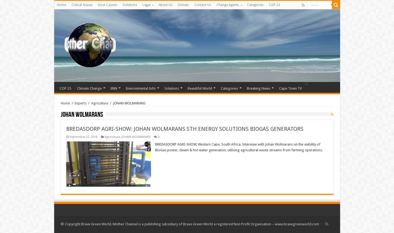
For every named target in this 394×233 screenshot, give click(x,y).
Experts (80, 103)
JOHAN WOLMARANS (135, 137)
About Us (165, 5)
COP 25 (65, 88)
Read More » (167, 160)
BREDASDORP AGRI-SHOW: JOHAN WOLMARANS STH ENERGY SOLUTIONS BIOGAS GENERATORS (184, 129)
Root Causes (107, 5)
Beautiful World (200, 88)
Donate (183, 5)
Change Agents (227, 5)
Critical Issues (81, 5)
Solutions (130, 5)
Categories (255, 5)
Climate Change (89, 88)
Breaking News (258, 88)
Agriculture (99, 103)
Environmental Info (141, 88)
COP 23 (274, 5)
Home (61, 5)
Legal (146, 5)
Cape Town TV (290, 88)
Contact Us (202, 5)
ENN (114, 88)
